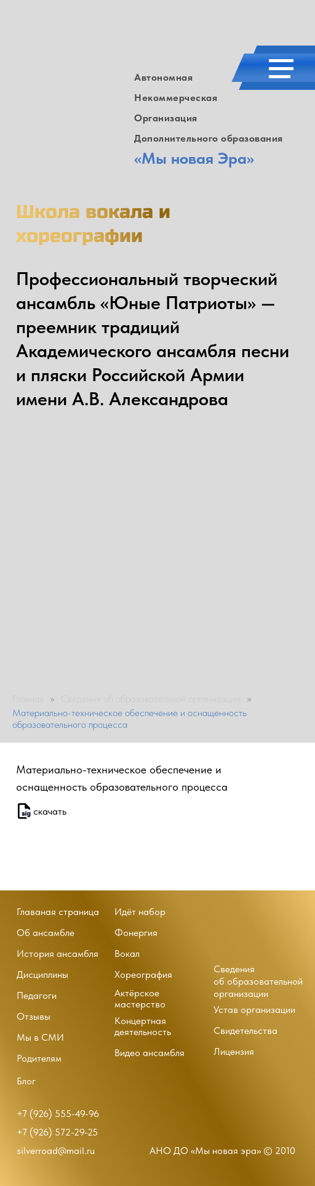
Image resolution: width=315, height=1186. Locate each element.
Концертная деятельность (142, 1026)
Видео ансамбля (149, 1053)
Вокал (127, 953)
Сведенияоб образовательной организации (258, 981)
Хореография (143, 974)
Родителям (39, 1058)
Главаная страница (58, 912)
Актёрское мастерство (139, 998)
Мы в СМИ (40, 1037)
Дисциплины (42, 974)
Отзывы (33, 1016)
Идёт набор (139, 912)
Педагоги (37, 995)
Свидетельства (245, 1030)
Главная (28, 698)
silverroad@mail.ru (56, 1150)
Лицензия (233, 1051)
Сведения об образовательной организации (151, 698)
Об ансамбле (45, 932)
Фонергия (136, 932)
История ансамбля (57, 953)
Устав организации (254, 1009)
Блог (26, 1081)
